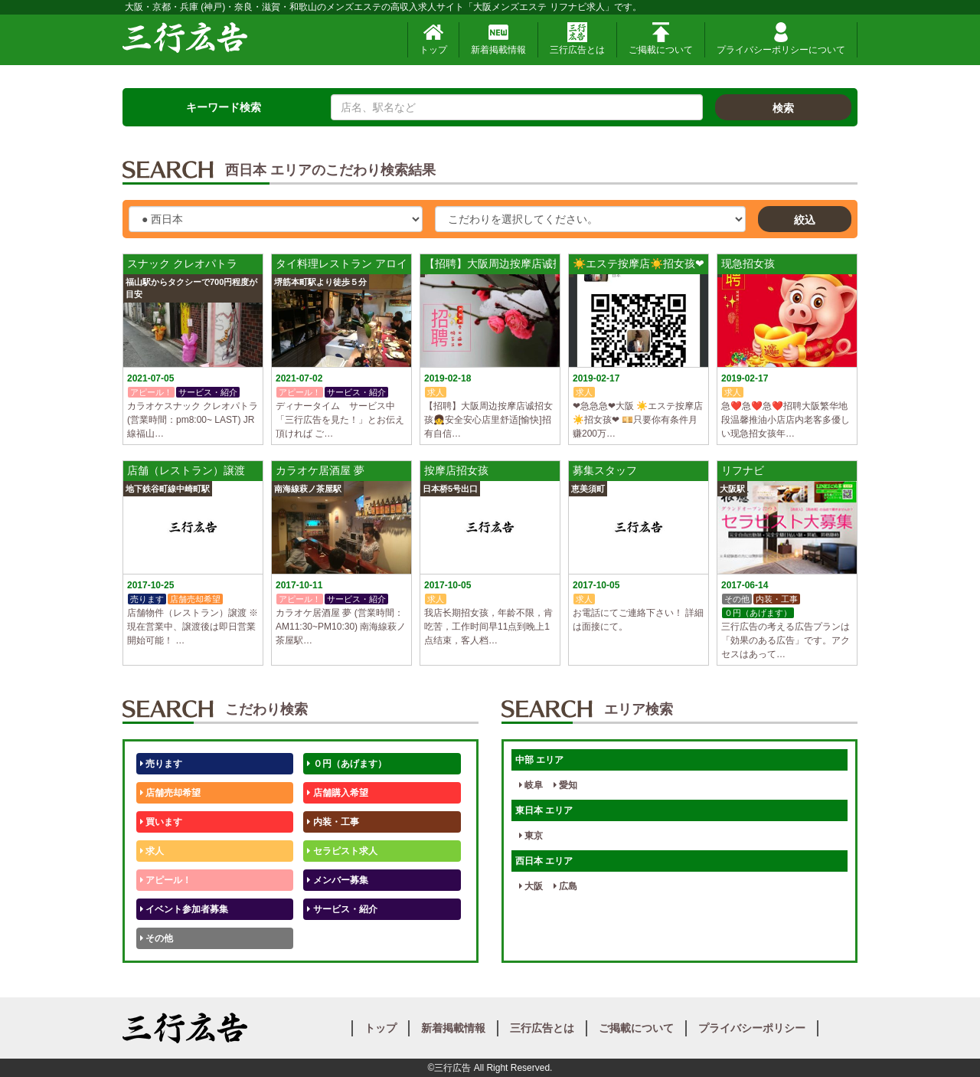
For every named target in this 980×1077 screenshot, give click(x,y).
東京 (531, 835)
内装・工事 (332, 822)
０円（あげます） (346, 763)
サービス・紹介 (342, 909)
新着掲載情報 (498, 38)
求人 (152, 851)
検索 (783, 108)
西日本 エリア (544, 861)
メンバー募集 (337, 880)
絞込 (804, 220)
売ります (161, 763)
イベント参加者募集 (184, 909)
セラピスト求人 (342, 851)
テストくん (332, 938)
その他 (156, 938)
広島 (565, 886)
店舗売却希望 (170, 792)
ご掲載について (661, 38)
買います (161, 822)
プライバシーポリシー (751, 1028)
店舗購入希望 (337, 792)
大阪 (531, 886)
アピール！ (165, 880)
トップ (433, 38)
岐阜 (531, 785)
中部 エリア (539, 760)
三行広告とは (577, 38)
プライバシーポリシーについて (781, 38)
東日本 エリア (544, 810)
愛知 (565, 785)
